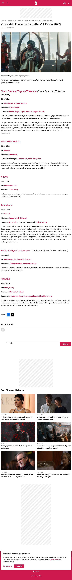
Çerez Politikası (55, 559)
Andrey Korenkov (29, 264)
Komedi (7, 150)
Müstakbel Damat (10, 141)
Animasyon (8, 186)
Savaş (11, 288)
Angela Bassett (39, 112)
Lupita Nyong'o (26, 112)
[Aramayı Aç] (8, 3)
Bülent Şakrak (41, 222)
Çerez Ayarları (7, 566)
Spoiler (10, 343)
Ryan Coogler (14, 107)
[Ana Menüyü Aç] (3, 3)
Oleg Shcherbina (45, 296)
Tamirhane (6, 205)
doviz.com (36, 571)
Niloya (4, 176)
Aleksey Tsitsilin (15, 264)
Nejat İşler (13, 222)
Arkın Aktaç (13, 190)
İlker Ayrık (13, 154)
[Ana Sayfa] (36, 3)
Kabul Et (19, 566)
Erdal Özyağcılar (34, 159)
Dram (6, 288)
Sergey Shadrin (32, 296)
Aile (15, 186)
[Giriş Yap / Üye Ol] (64, 3)
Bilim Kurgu (8, 103)
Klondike (5, 279)
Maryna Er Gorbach (16, 292)
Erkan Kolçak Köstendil (18, 218)
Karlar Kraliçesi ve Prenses (16, 250)
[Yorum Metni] (38, 334)
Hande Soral (22, 159)
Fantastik (20, 259)
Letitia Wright (14, 112)
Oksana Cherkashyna (17, 296)
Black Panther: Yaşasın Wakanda (19, 91)
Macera (24, 103)
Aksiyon (17, 103)
